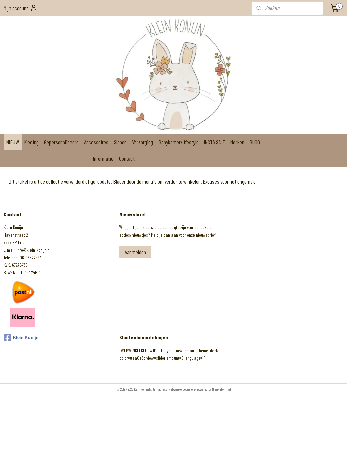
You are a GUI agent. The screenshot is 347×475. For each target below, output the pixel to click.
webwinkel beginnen (182, 389)
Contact (127, 158)
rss (165, 389)
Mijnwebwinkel (221, 389)
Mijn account (21, 8)
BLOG (255, 142)
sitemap (155, 389)
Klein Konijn (21, 338)
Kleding (31, 142)
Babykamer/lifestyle (179, 142)
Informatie (103, 158)
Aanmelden (135, 251)
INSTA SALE (214, 142)
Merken (237, 142)
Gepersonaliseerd (61, 142)
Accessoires (96, 142)
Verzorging (142, 142)
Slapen (120, 142)
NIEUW (12, 142)
